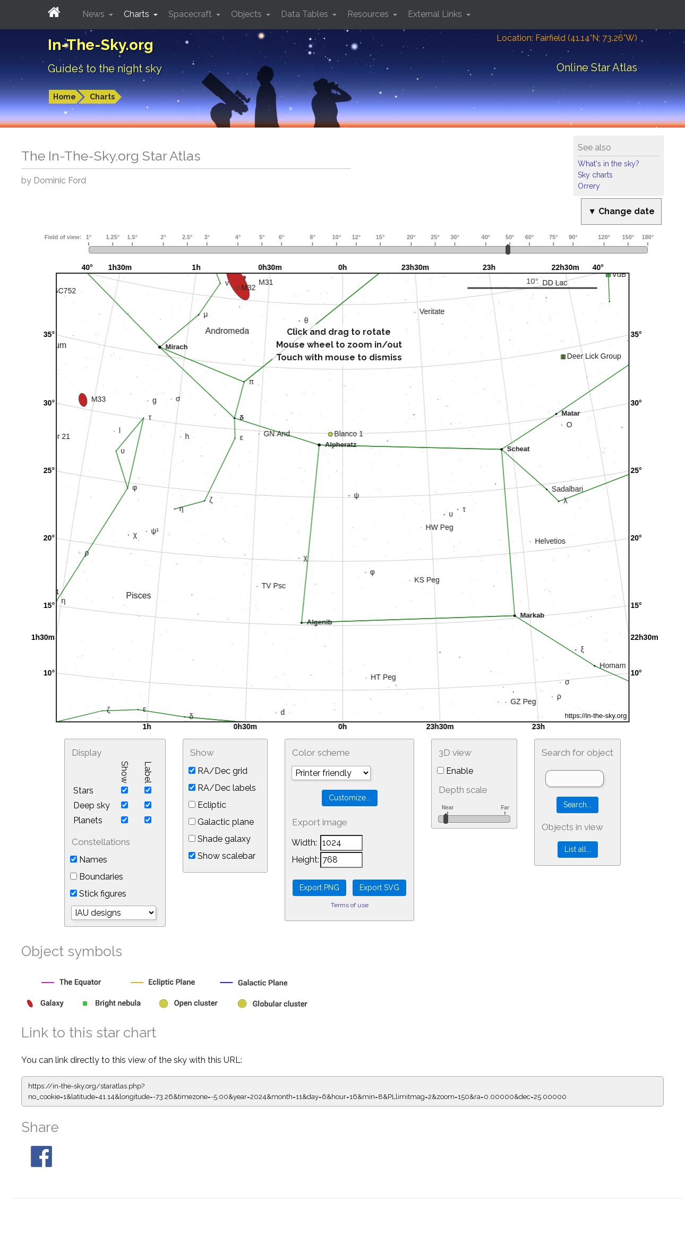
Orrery (589, 186)
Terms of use (350, 905)
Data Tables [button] (305, 14)
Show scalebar (222, 856)
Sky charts (595, 175)
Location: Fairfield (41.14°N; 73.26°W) (566, 38)
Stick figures (98, 894)
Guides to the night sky (105, 68)
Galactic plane (221, 822)
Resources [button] (369, 14)
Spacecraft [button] (191, 14)
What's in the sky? (608, 163)
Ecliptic (207, 805)
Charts (102, 96)
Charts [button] (137, 14)
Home (64, 96)
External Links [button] (436, 14)
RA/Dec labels (222, 788)
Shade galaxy (220, 839)
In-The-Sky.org (100, 45)
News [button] (94, 14)
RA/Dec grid (218, 771)
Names (88, 860)
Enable (455, 771)
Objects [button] (247, 14)
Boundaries (96, 877)
